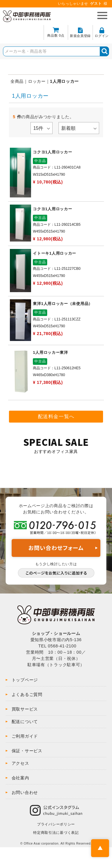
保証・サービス (27, 750)
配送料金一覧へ (56, 416)
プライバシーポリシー (56, 824)
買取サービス (25, 709)
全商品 (17, 81)
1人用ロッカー (64, 81)
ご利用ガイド (25, 736)
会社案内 (20, 777)
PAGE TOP (100, 848)
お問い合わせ (25, 792)
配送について (25, 721)
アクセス (20, 763)
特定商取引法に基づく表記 (56, 833)
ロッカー (37, 81)
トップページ (25, 679)
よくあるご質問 (27, 694)
